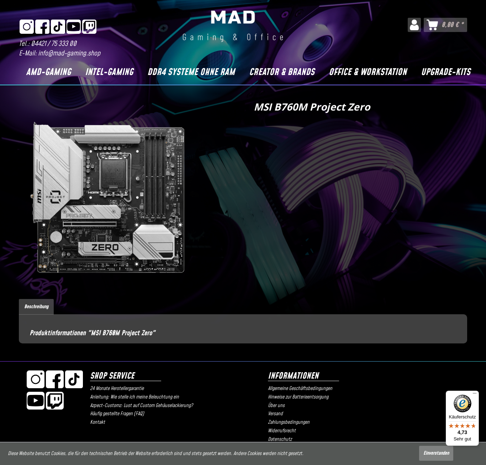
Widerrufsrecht (282, 430)
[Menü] (474, 395)
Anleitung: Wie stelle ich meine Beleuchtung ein (134, 397)
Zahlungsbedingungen (289, 422)
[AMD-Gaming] (48, 72)
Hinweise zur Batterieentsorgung (298, 397)
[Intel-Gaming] (109, 72)
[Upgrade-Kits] (445, 72)
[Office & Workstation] (368, 72)
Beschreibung (36, 306)
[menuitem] (414, 25)
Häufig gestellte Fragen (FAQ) (117, 413)
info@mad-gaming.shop (69, 53)
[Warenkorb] (445, 25)
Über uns (276, 405)
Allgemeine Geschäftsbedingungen (300, 388)
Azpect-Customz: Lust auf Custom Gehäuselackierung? (141, 405)
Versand (275, 413)
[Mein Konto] (414, 25)
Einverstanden (436, 453)
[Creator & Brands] (282, 72)
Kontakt (97, 422)
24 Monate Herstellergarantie (117, 388)
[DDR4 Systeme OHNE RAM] (191, 72)
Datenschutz (280, 439)
